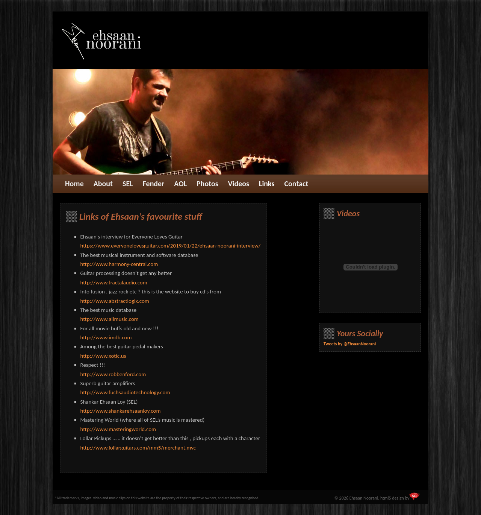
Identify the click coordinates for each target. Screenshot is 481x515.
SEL (128, 183)
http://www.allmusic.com (109, 319)
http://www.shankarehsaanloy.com (120, 410)
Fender (154, 183)
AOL (180, 183)
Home (74, 183)
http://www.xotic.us (103, 355)
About (103, 183)
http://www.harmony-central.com (119, 264)
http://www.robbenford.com (113, 374)
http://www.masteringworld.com (118, 429)
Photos (207, 183)
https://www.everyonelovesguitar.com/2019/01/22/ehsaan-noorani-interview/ (170, 245)
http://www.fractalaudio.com (113, 282)
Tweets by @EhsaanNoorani (350, 343)
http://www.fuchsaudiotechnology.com (125, 392)
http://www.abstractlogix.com (114, 301)
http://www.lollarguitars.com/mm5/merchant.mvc (138, 447)
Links (267, 183)
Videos (238, 183)
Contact (296, 183)
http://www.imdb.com (106, 337)
